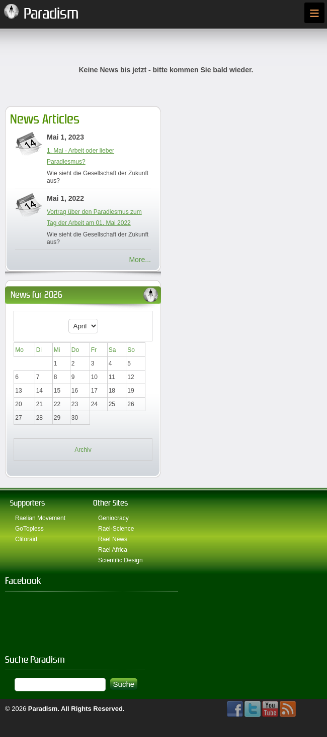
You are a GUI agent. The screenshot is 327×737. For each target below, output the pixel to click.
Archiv (82, 449)
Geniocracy (113, 518)
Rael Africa (112, 549)
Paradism (43, 708)
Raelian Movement (40, 518)
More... (140, 260)
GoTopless (29, 528)
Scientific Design (120, 560)
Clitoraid (26, 539)
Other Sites (110, 503)
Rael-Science (116, 528)
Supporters (27, 503)
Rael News (112, 539)
